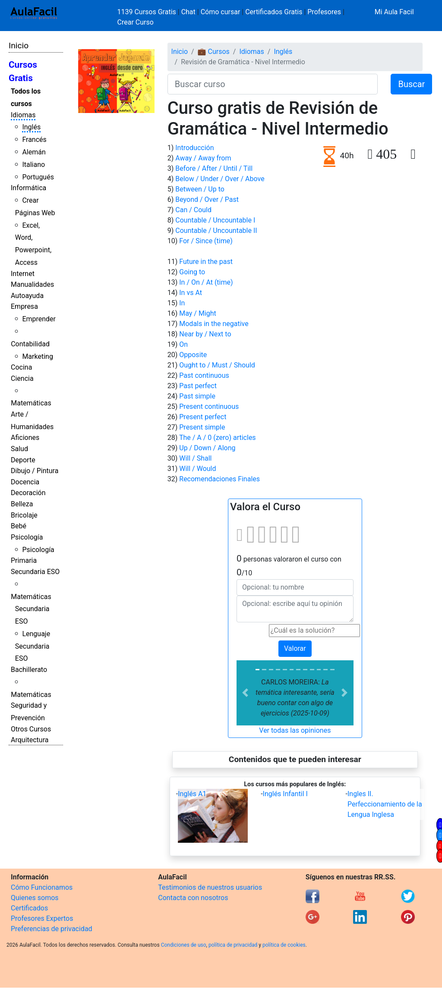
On (183, 344)
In (182, 303)
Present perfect (202, 417)
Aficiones (25, 437)
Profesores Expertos (42, 918)
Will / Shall (195, 458)
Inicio (18, 45)
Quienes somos (35, 898)
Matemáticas (31, 403)
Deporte (23, 460)
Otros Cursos (31, 729)
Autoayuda (27, 296)
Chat (188, 12)
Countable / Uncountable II (216, 230)
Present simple (202, 427)
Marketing (37, 356)
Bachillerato (29, 669)
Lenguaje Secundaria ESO (32, 646)
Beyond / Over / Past (207, 199)
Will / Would (197, 468)
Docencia (25, 482)
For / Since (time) (206, 241)
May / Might (197, 313)
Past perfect (198, 386)
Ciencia (22, 378)
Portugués (38, 177)
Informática (28, 188)
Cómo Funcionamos (42, 887)
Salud (19, 449)
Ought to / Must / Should (217, 365)
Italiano (33, 164)
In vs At (190, 293)
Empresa (24, 306)
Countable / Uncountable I (215, 220)
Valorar (295, 648)
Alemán (33, 152)
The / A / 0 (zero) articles (217, 437)
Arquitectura (29, 740)
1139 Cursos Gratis (147, 12)
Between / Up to (199, 189)
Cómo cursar (220, 12)
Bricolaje (24, 515)
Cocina (21, 367)
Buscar (411, 84)
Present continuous (209, 406)
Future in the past (206, 261)
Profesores (324, 12)
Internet (23, 274)
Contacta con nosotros (193, 898)
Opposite (193, 355)
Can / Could (193, 210)
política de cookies (284, 945)
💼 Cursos (214, 51)
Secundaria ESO (35, 572)
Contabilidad (30, 344)
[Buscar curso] (272, 84)
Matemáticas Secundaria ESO (31, 609)
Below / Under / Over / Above (219, 179)
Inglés (31, 127)
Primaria (24, 560)
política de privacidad (232, 945)
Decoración (28, 493)
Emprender (39, 319)
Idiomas (23, 115)
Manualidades (32, 284)
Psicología (27, 537)
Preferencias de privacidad (51, 929)
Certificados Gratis (273, 12)
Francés (34, 139)
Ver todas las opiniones (295, 730)
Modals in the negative (213, 324)
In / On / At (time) (206, 282)
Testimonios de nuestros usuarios (210, 887)
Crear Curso (135, 22)
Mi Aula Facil (394, 12)
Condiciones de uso (183, 945)
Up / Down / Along (207, 448)
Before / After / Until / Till (214, 168)
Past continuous (204, 375)
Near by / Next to (205, 334)
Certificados (29, 908)
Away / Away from (203, 158)
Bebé (18, 526)
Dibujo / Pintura (34, 471)
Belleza (22, 504)
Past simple (197, 396)
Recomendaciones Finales (219, 479)
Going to (192, 272)
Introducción (194, 148)
